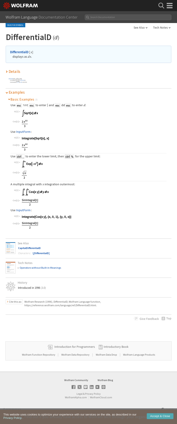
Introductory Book (116, 347)
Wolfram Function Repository (39, 354)
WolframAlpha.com (76, 397)
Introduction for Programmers (75, 347)
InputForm (23, 132)
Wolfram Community (76, 380)
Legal (80, 393)
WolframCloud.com (101, 397)
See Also (139, 27)
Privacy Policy (93, 393)
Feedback (149, 319)
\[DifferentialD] (41, 253)
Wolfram (16, 409)
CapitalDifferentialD (29, 248)
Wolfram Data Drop (106, 354)
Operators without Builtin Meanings (40, 267)
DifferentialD (19, 52)
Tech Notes (160, 27)
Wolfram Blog (105, 380)
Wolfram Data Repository (75, 354)
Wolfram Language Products (139, 354)
